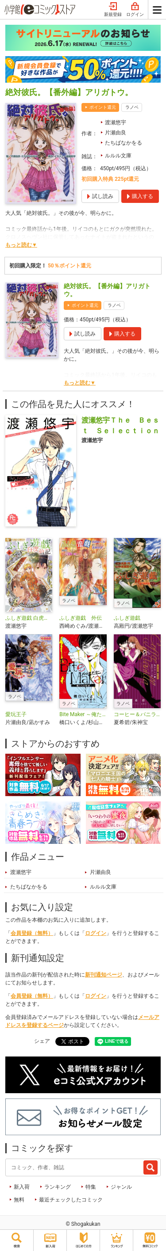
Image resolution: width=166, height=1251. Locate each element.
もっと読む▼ (21, 245)
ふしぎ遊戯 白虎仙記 (28, 618)
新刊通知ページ (103, 975)
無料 (19, 1200)
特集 (90, 1187)
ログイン (135, 9)
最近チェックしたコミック (71, 1200)
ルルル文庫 (118, 156)
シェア (42, 1041)
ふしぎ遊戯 (127, 618)
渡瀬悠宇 (115, 122)
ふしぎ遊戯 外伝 (80, 618)
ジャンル (121, 1187)
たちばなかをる (123, 143)
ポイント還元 (102, 107)
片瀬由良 (115, 133)
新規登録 (113, 9)
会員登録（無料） (32, 933)
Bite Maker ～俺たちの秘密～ (82, 714)
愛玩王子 (16, 714)
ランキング (57, 1187)
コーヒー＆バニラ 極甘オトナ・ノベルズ (137, 714)
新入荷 (22, 1187)
